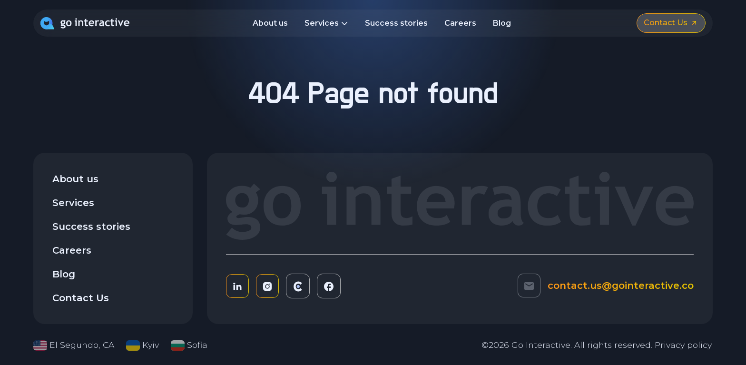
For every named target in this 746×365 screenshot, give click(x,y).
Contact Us (80, 298)
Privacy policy (683, 345)
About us (270, 23)
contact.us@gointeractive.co (621, 285)
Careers (460, 23)
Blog (502, 23)
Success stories (396, 23)
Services (326, 24)
